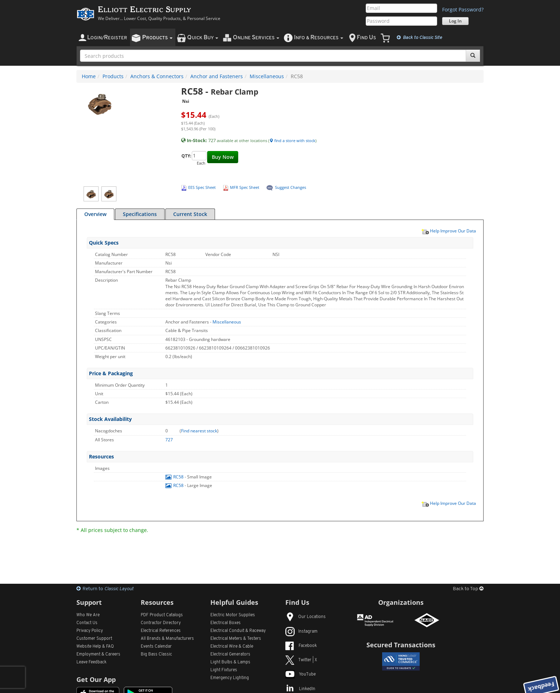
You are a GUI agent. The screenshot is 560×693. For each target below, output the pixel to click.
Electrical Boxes (225, 623)
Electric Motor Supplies (232, 615)
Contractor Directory (161, 623)
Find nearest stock (199, 431)
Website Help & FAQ (95, 646)
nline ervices (256, 38)
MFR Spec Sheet (244, 187)
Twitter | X (301, 660)
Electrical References (161, 631)
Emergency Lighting (229, 678)
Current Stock (190, 214)
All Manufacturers (167, 639)
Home (89, 76)
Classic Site (419, 37)
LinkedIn (300, 689)
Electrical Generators (230, 654)
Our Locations (305, 617)
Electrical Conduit (238, 631)
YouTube (300, 674)
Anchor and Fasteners (216, 76)
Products (113, 76)
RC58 (175, 477)
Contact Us (87, 623)
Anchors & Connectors (157, 76)
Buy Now (223, 157)
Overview (95, 214)
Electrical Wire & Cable (231, 646)
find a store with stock (292, 140)
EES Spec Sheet (202, 187)
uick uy (202, 38)
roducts (157, 38)
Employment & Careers (98, 654)
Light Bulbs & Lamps (230, 662)
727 (169, 440)
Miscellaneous (267, 76)
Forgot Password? (463, 9)
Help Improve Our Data (448, 230)
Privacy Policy (89, 631)
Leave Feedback (91, 662)
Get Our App (96, 679)
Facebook (301, 646)
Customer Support (94, 639)
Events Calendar (156, 646)
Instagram (301, 631)
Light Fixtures (223, 670)
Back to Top (468, 589)
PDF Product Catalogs (162, 615)
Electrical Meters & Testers (235, 639)
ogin (107, 38)
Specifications (140, 214)
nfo (318, 38)
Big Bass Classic (156, 654)
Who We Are (88, 615)
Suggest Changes (290, 187)
